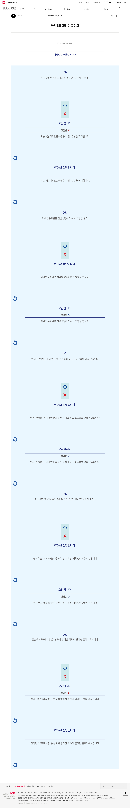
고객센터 (50, 786)
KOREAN (95, 2)
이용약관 (8, 786)
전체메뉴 (124, 8)
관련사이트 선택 (114, 786)
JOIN (87, 2)
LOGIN (80, 2)
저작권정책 (30, 786)
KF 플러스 (120, 2)
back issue (26, 9)
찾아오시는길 (41, 786)
